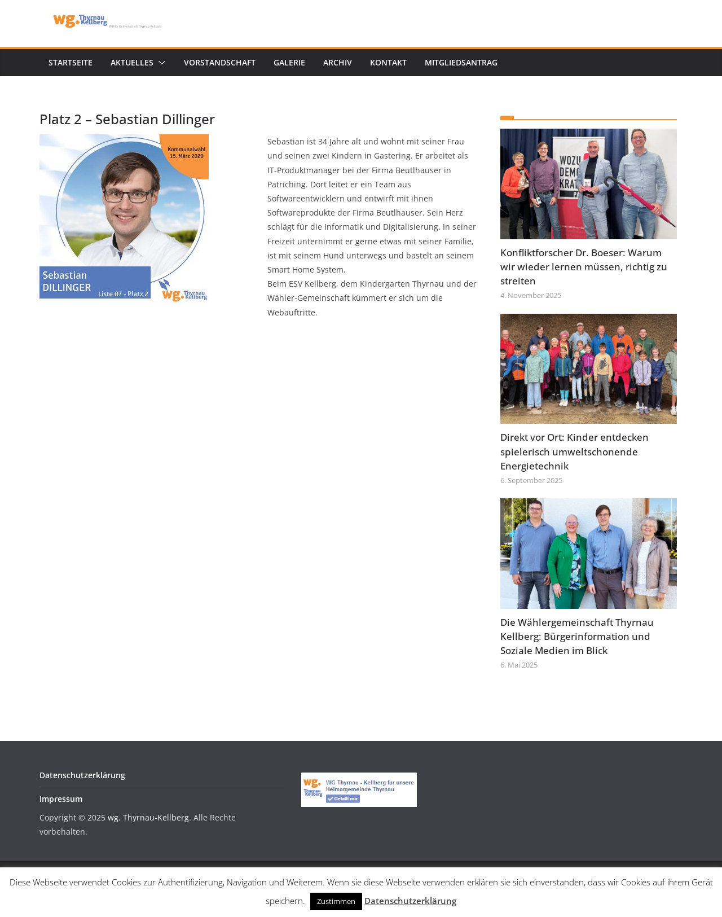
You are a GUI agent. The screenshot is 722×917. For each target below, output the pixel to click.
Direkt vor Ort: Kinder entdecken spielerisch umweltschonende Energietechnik (574, 451)
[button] (159, 63)
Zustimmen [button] (336, 901)
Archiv (337, 62)
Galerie (289, 62)
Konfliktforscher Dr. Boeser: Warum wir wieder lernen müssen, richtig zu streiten (583, 266)
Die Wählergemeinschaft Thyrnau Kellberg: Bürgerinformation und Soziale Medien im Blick (577, 636)
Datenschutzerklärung (82, 775)
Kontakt (388, 62)
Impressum (60, 798)
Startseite (71, 62)
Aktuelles (132, 62)
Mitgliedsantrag (461, 62)
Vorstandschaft (220, 62)
